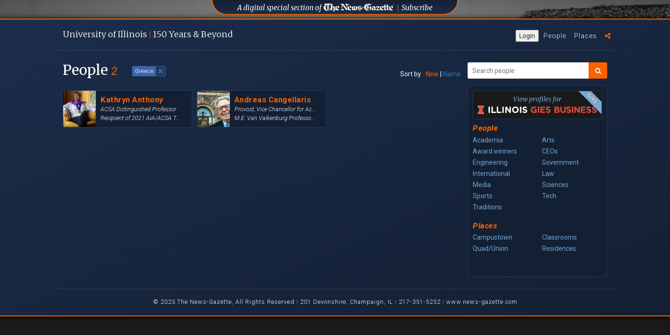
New (432, 74)
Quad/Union (490, 248)
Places (585, 36)
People (554, 36)
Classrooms (559, 237)
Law (548, 173)
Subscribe (417, 7)
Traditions (487, 207)
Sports (482, 196)
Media (482, 184)
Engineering (490, 162)
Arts (548, 140)
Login (527, 36)
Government (560, 162)
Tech (549, 196)
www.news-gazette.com (481, 301)
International (491, 173)
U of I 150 (148, 34)
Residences (559, 248)
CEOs (550, 151)
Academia (488, 140)
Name (452, 74)
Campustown (492, 237)
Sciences (555, 184)
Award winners (495, 151)
